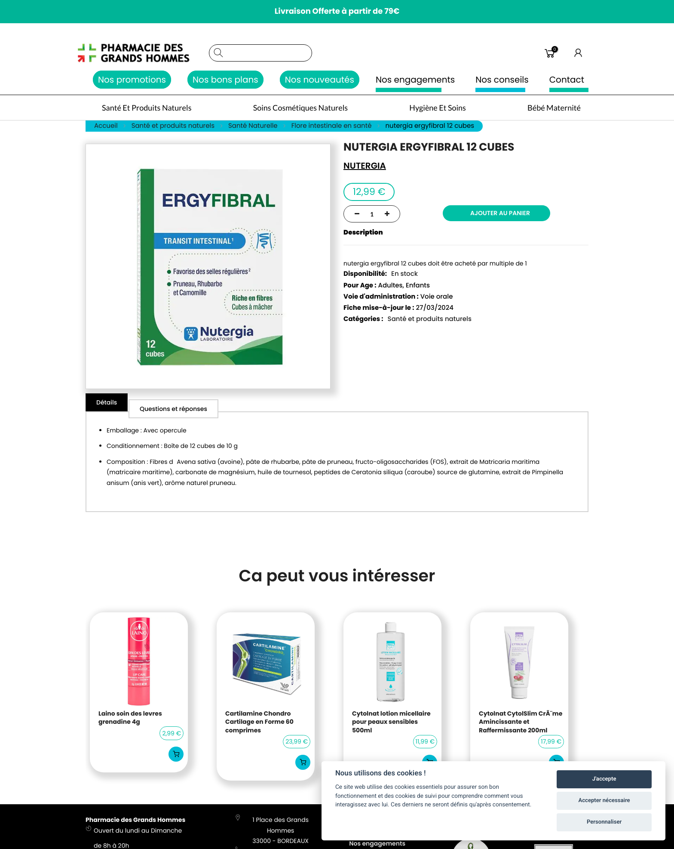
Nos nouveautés (319, 80)
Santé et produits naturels (430, 320)
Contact (566, 80)
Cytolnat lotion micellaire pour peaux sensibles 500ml (391, 722)
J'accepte (604, 779)
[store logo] (143, 53)
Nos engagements (415, 80)
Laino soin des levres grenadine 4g (130, 718)
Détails (107, 404)
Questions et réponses (176, 404)
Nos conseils (502, 80)
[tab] (107, 404)
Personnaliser (604, 822)
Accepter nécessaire (604, 800)
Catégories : (363, 320)
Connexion (578, 53)
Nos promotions (132, 80)
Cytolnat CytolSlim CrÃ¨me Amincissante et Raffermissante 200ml (520, 722)
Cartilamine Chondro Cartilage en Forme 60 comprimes (259, 722)
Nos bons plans (225, 80)
